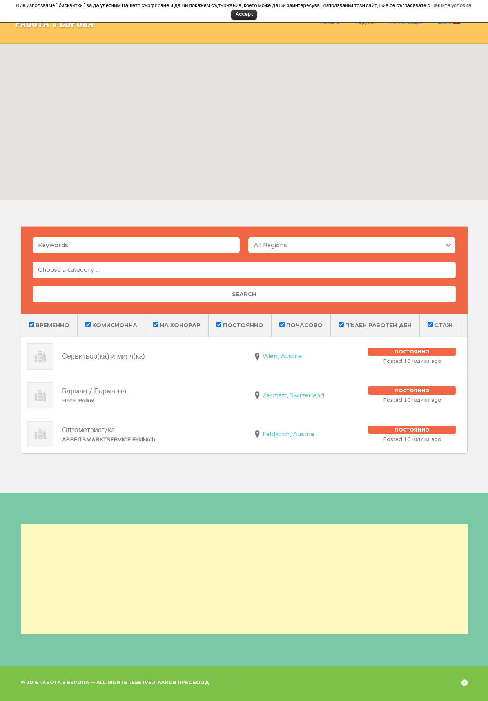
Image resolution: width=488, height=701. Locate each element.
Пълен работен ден (375, 325)
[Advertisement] (244, 579)
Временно (49, 325)
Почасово (301, 325)
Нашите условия (451, 5)
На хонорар (176, 325)
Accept (244, 14)
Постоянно (239, 325)
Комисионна (111, 325)
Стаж (440, 325)
